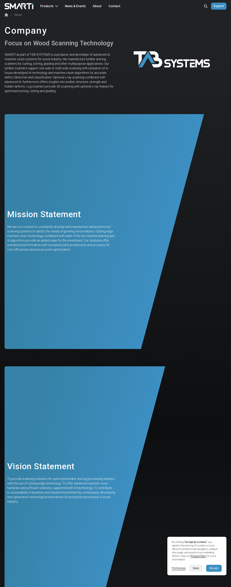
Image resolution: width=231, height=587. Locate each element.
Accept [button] (214, 568)
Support (219, 6)
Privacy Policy (198, 556)
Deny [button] (196, 568)
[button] (49, 6)
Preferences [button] (179, 568)
